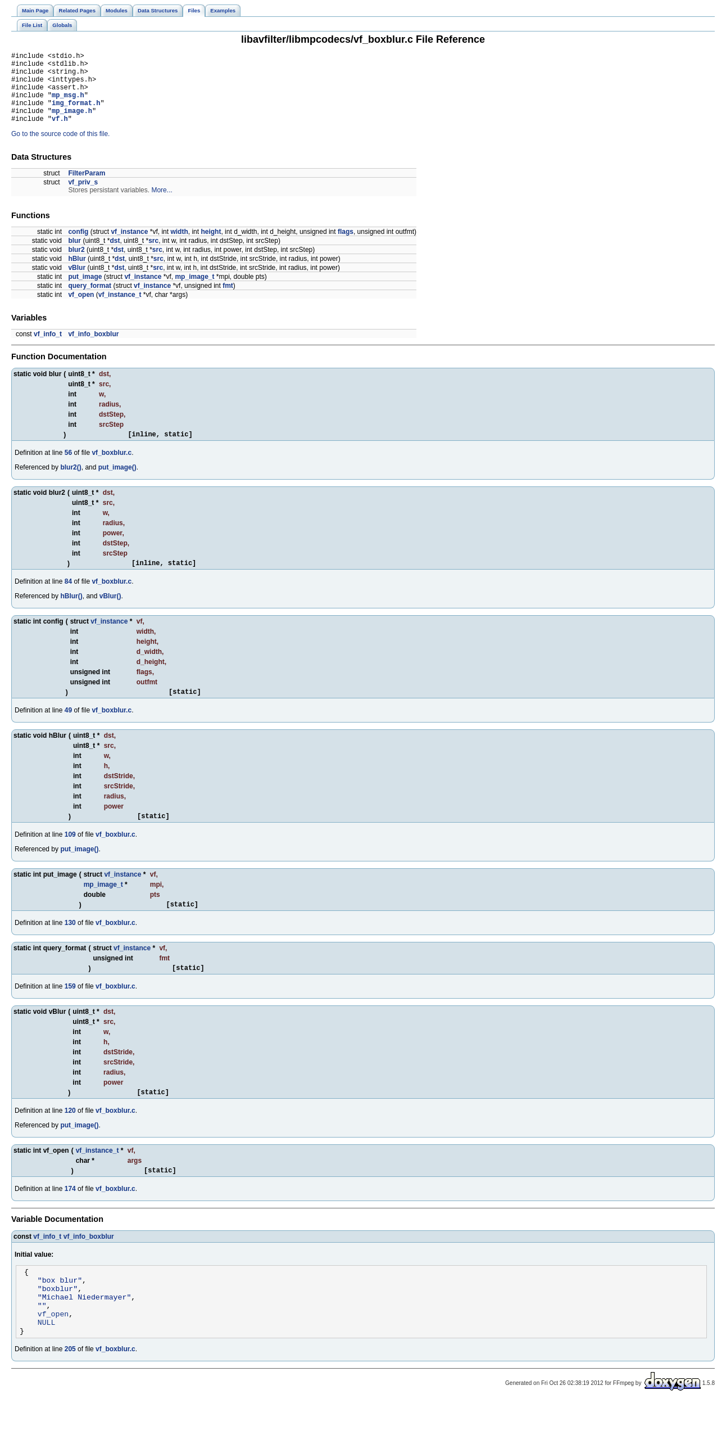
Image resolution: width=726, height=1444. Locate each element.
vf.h (60, 133)
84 (68, 600)
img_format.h (76, 114)
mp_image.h (72, 124)
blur (74, 256)
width (179, 247)
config (78, 247)
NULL (47, 1362)
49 (68, 730)
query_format (89, 301)
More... (161, 205)
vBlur (76, 283)
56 (68, 469)
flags (345, 247)
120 (70, 1137)
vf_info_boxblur (93, 349)
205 (70, 1391)
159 (70, 1012)
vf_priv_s (83, 197)
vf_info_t (48, 349)
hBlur (76, 274)
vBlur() (110, 615)
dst (115, 256)
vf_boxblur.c (111, 469)
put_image (85, 292)
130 (70, 946)
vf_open (81, 310)
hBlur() (71, 615)
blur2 (76, 265)
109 (70, 856)
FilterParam (86, 188)
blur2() (70, 484)
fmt (228, 301)
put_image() (117, 484)
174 (70, 1217)
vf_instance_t (120, 310)
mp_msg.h (68, 105)
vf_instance (129, 247)
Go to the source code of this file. (60, 149)
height (211, 247)
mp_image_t (194, 292)
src (153, 256)
